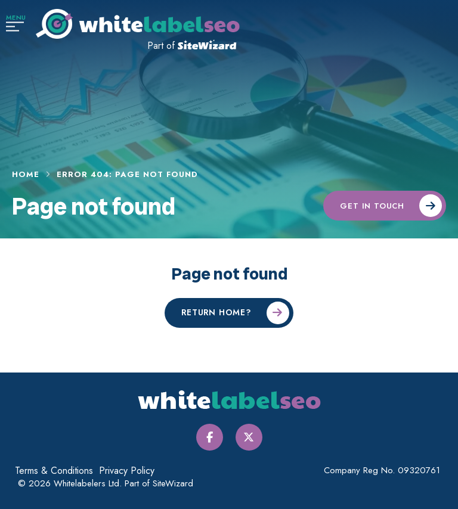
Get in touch (372, 206)
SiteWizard (173, 483)
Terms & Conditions (54, 470)
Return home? (216, 312)
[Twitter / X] (249, 437)
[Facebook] (209, 437)
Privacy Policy (126, 470)
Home (25, 174)
